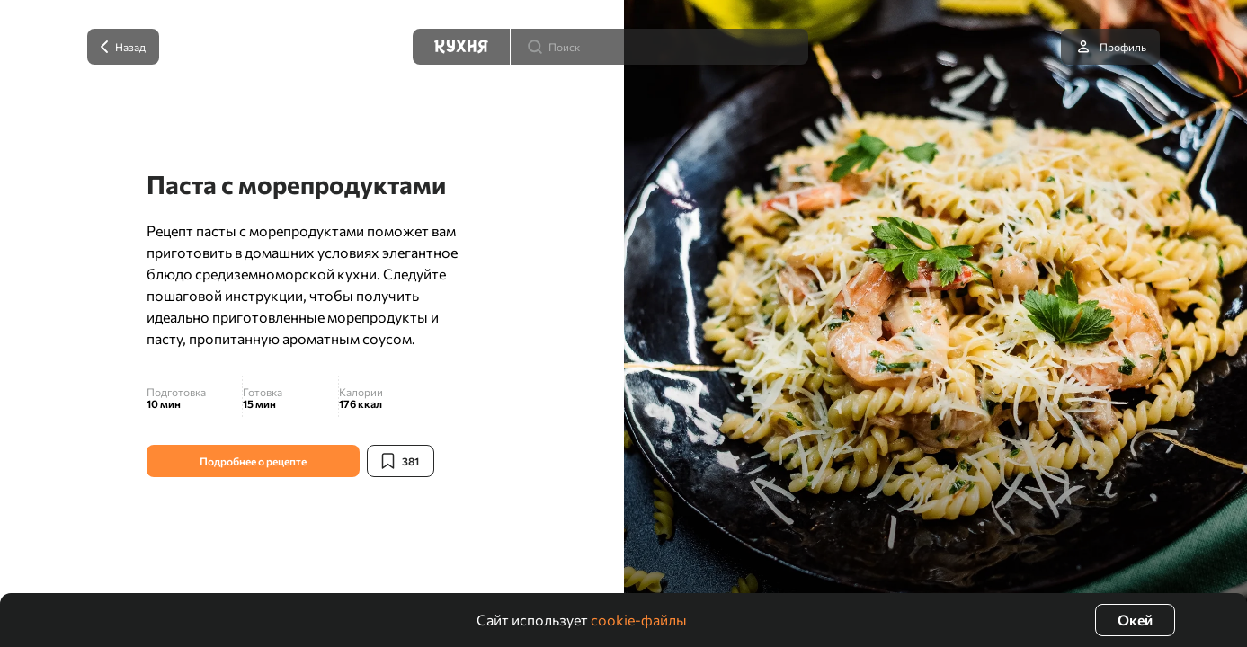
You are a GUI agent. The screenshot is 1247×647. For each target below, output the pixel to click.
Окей (1135, 619)
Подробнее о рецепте (253, 461)
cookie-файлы (639, 619)
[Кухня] (461, 47)
